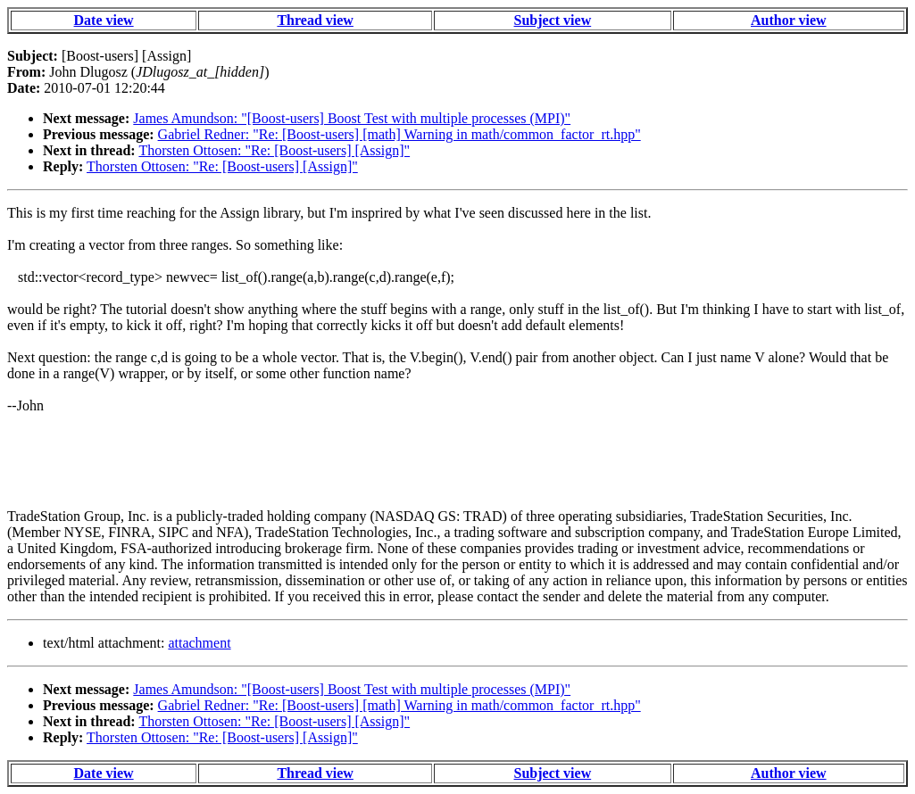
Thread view (315, 20)
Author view (789, 20)
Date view (104, 20)
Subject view (553, 20)
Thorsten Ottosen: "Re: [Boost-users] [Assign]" (274, 150)
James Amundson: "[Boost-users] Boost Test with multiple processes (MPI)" (351, 118)
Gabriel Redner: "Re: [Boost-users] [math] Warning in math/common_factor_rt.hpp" (399, 134)
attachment (199, 642)
